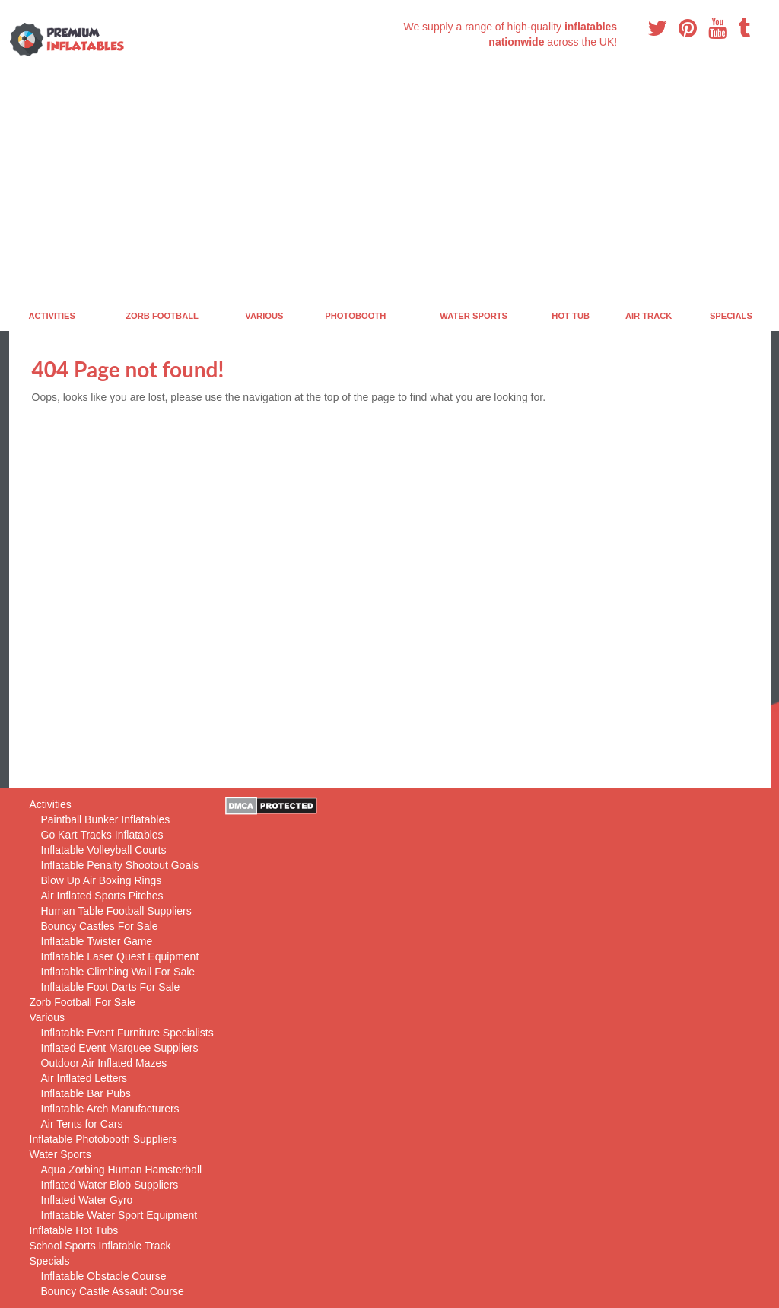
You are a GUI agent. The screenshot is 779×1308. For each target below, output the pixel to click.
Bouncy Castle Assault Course (112, 1291)
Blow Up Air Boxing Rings (101, 880)
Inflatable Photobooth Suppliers (104, 1139)
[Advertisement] (390, 186)
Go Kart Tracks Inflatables (102, 835)
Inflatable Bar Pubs (86, 1093)
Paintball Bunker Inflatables (105, 819)
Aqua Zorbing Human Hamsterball (121, 1169)
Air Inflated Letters (84, 1078)
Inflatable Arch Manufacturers (110, 1109)
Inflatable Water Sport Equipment (119, 1215)
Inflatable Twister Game (97, 941)
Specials (731, 315)
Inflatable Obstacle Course (104, 1276)
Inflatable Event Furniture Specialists (127, 1032)
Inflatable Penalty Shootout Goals (120, 865)
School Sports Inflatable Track (100, 1246)
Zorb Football (162, 315)
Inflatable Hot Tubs (74, 1230)
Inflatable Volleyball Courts (104, 850)
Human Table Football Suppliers (116, 911)
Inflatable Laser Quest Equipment (120, 956)
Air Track (648, 315)
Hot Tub (571, 315)
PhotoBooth (355, 315)
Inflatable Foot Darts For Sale (110, 987)
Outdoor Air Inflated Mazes (104, 1063)
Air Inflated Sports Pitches (102, 896)
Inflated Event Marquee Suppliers (120, 1048)
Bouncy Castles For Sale (99, 926)
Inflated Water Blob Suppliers (110, 1185)
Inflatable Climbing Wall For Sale (118, 972)
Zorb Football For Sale (82, 1002)
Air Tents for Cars (82, 1124)
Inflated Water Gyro (87, 1200)
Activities (51, 315)
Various (264, 315)
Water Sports (473, 315)
